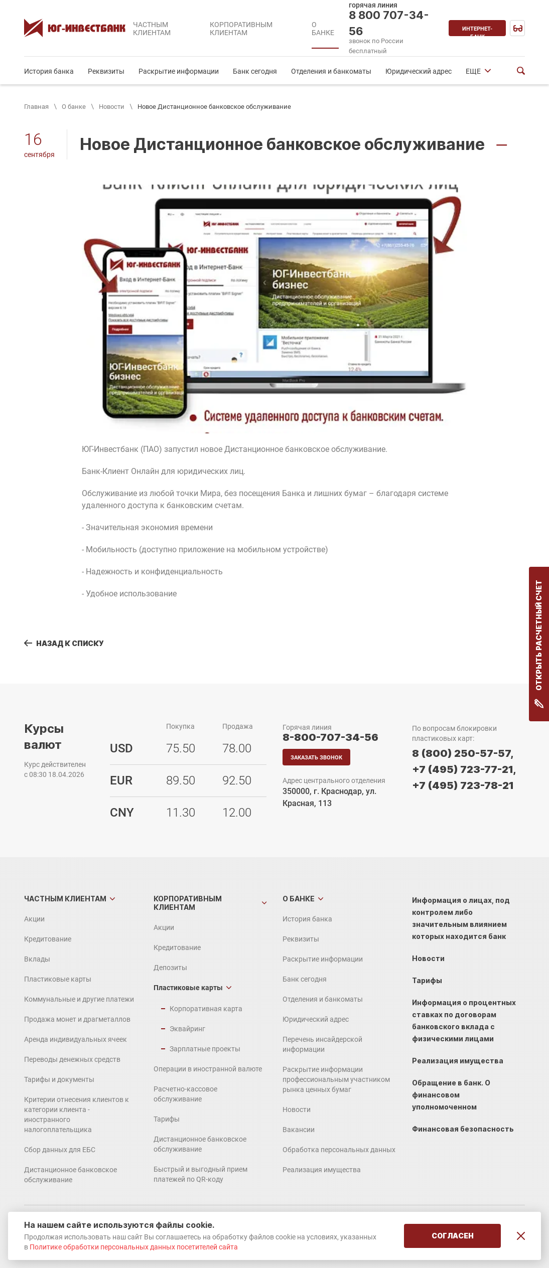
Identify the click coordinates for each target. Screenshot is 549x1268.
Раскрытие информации (179, 71)
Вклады (37, 959)
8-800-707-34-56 (330, 737)
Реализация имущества (322, 1170)
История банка (49, 71)
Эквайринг (187, 1029)
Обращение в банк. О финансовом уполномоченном (451, 1094)
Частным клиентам (65, 898)
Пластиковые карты (57, 979)
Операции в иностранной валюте (208, 1069)
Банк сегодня (255, 71)
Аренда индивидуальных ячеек (75, 1039)
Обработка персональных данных (339, 1150)
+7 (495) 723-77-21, (464, 769)
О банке (74, 106)
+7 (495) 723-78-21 (463, 785)
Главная (36, 106)
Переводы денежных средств (72, 1059)
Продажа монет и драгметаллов (77, 1019)
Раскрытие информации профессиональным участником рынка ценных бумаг (336, 1079)
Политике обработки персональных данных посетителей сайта (134, 1247)
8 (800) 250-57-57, (462, 753)
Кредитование (47, 939)
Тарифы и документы (59, 1079)
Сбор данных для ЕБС (59, 1150)
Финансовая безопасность (463, 1129)
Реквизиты (106, 71)
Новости (111, 106)
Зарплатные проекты (205, 1049)
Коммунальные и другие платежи (79, 999)
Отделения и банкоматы (331, 71)
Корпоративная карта (206, 1009)
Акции (34, 919)
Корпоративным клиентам (188, 902)
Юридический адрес (418, 71)
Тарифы (167, 1119)
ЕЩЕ (473, 71)
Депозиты (170, 968)
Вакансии (299, 1130)
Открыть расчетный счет (539, 644)
